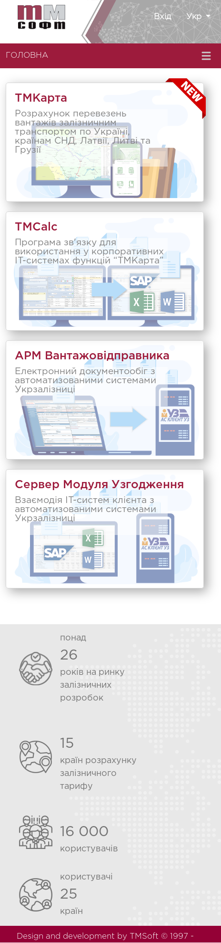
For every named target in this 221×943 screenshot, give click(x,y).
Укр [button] (195, 17)
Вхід (162, 17)
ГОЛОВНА (27, 55)
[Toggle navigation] (207, 56)
